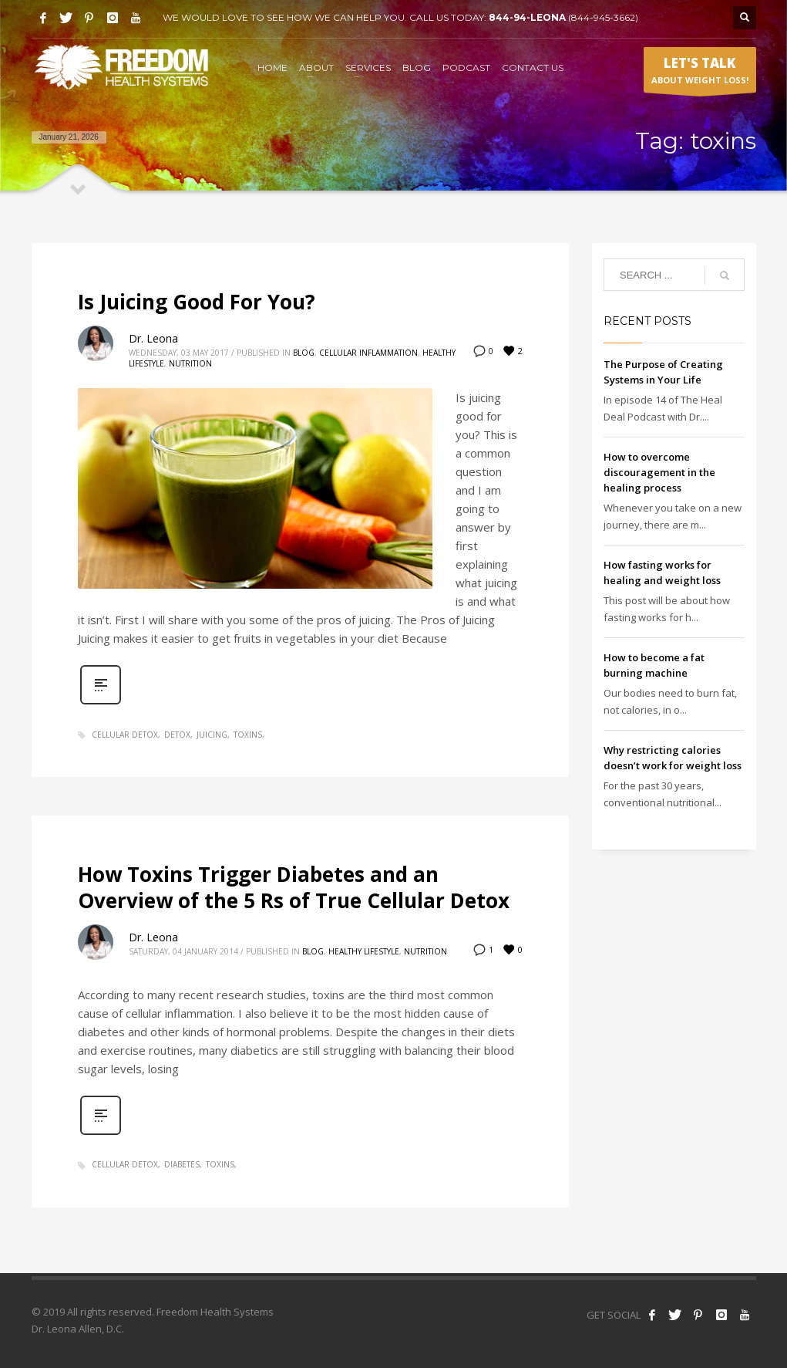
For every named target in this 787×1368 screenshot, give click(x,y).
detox (177, 734)
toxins (248, 734)
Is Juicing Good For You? (196, 302)
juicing (212, 734)
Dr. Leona (153, 338)
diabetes (182, 1164)
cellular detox (125, 734)
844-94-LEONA (528, 17)
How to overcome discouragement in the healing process (659, 472)
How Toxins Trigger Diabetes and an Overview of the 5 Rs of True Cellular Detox (294, 887)
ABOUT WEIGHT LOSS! (700, 73)
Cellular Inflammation (368, 352)
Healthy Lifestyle (363, 951)
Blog (303, 352)
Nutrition (190, 363)
